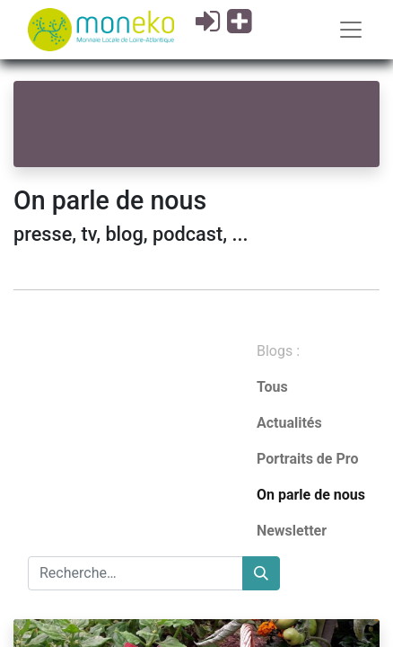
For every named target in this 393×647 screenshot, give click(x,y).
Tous (272, 386)
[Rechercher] (261, 573)
